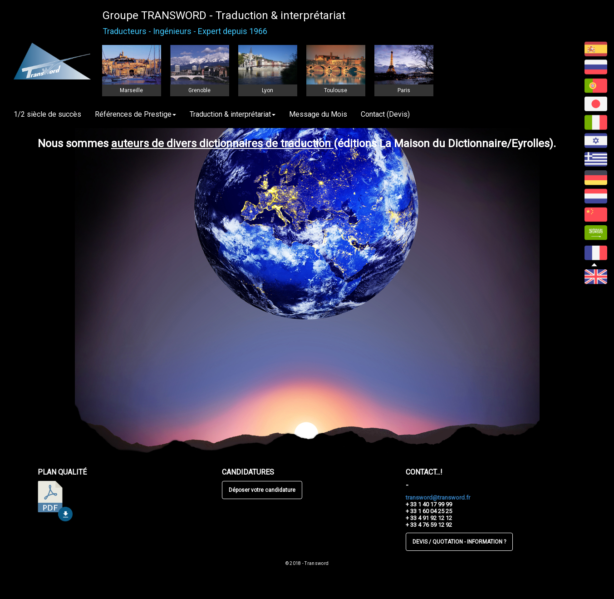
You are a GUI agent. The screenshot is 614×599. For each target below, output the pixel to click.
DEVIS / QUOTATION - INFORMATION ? (459, 542)
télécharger (55, 501)
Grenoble (199, 90)
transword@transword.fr (438, 497)
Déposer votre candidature (262, 490)
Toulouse (335, 90)
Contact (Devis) (385, 114)
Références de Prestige (135, 114)
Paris (404, 90)
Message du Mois (318, 114)
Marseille (131, 90)
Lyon (267, 90)
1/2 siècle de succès (47, 114)
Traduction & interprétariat (232, 114)
